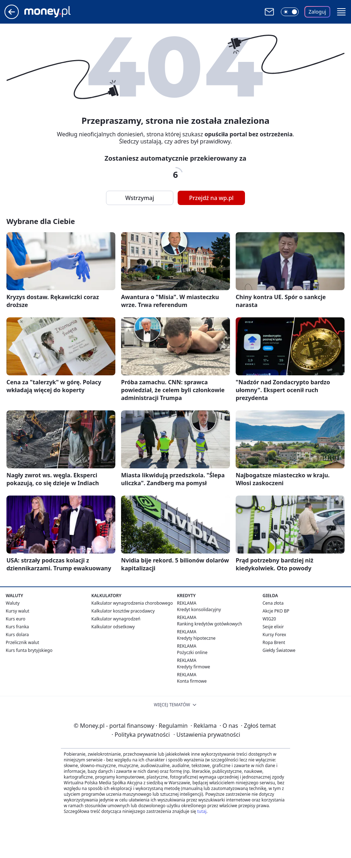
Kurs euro (15, 619)
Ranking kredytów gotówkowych (209, 624)
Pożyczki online (192, 652)
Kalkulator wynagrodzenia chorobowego (132, 603)
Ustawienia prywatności (206, 734)
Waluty (13, 603)
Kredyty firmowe (193, 667)
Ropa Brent (274, 642)
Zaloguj (317, 11)
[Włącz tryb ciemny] (290, 12)
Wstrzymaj (139, 198)
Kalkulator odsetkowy (113, 627)
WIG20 (269, 619)
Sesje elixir (273, 627)
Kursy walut (17, 611)
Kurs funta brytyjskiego (29, 650)
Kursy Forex (274, 635)
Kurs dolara (17, 635)
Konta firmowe (192, 681)
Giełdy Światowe (279, 650)
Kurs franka (17, 627)
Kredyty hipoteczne (196, 638)
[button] (341, 12)
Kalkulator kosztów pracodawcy (123, 611)
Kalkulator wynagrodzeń (115, 619)
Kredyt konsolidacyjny (199, 609)
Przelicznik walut (22, 642)
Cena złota (273, 603)
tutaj (201, 811)
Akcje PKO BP (276, 611)
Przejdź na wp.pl (211, 198)
